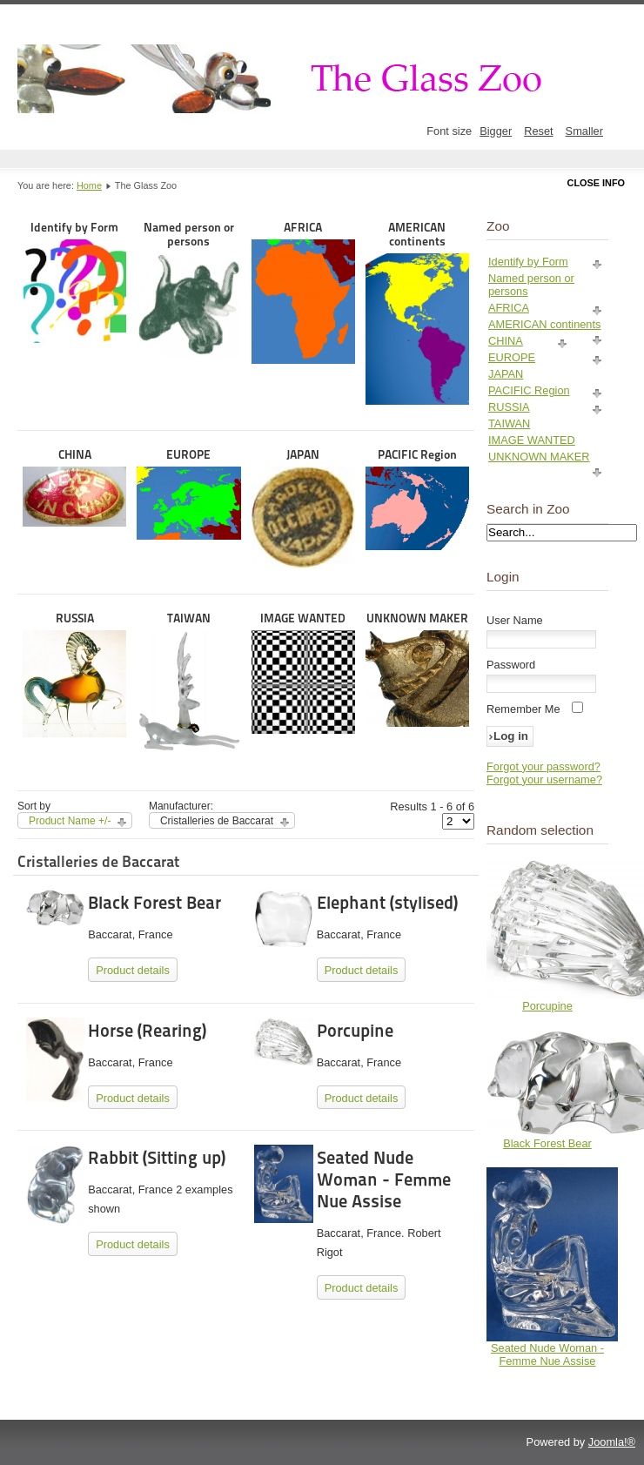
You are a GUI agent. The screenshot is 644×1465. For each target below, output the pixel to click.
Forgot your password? (543, 766)
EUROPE (188, 493)
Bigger (496, 131)
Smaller (584, 131)
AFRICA (303, 292)
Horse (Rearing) (147, 1030)
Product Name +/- (70, 821)
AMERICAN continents (417, 312)
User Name (514, 620)
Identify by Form (74, 281)
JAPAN (303, 507)
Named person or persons (188, 288)
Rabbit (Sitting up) (156, 1157)
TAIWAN (188, 681)
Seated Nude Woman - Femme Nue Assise (384, 1179)
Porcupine (355, 1030)
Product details (133, 970)
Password (510, 664)
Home (89, 185)
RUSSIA (74, 674)
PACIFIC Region (417, 498)
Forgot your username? (544, 779)
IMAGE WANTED (303, 672)
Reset (538, 131)
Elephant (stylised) (387, 902)
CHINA (74, 487)
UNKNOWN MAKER (417, 669)
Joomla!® (611, 1441)
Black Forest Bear (154, 902)
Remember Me (523, 709)
